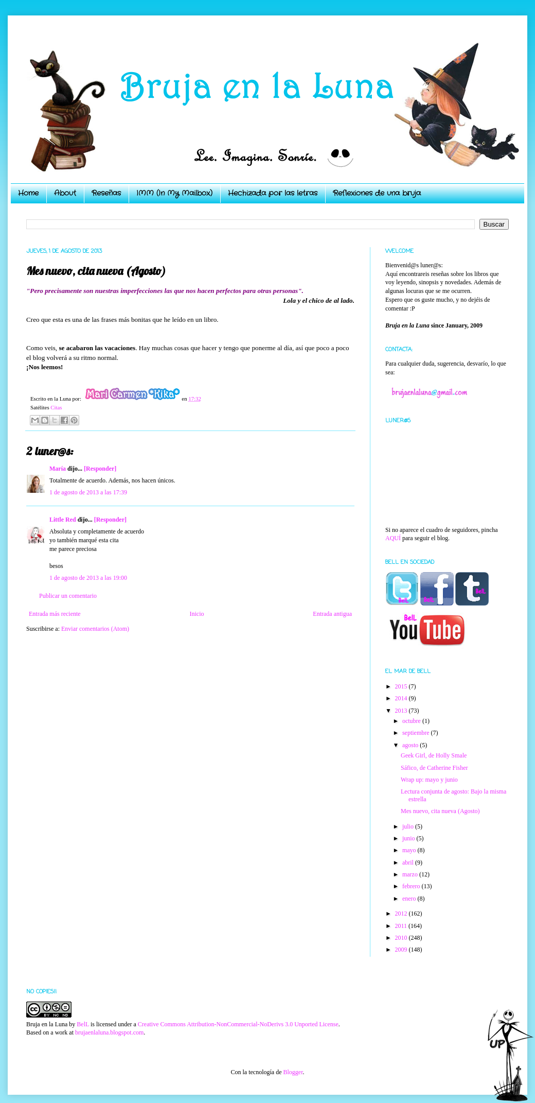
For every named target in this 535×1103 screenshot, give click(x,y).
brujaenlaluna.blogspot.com (109, 1032)
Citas (56, 407)
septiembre (416, 732)
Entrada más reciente (55, 613)
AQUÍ (393, 538)
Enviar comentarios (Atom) (95, 628)
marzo (410, 874)
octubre (412, 721)
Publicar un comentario (68, 595)
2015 (402, 686)
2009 (402, 949)
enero (410, 898)
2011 (402, 925)
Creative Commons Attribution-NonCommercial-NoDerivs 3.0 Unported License (238, 1024)
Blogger (292, 1072)
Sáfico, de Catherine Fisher (434, 767)
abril (408, 862)
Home (28, 193)
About (65, 193)
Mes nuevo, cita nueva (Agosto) (440, 811)
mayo (410, 850)
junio (409, 838)
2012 (402, 913)
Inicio (196, 613)
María (57, 468)
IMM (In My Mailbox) (174, 193)
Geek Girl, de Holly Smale (434, 755)
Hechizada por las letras (272, 193)
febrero (412, 886)
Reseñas (106, 193)
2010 (402, 937)
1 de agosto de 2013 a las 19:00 (88, 577)
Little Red (62, 519)
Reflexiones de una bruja (377, 193)
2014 (402, 698)
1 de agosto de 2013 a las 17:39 (88, 492)
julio (408, 826)
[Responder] (100, 468)
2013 (402, 710)
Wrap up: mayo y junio (429, 779)
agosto (411, 745)
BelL (83, 1024)
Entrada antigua (332, 613)
